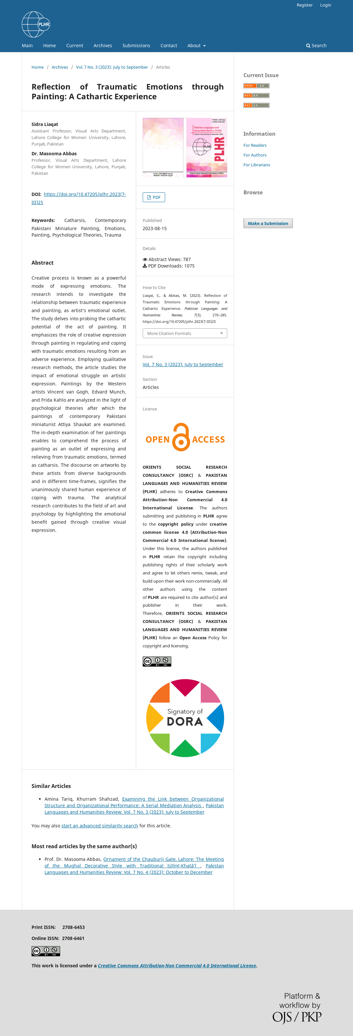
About (195, 45)
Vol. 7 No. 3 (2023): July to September (112, 67)
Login (325, 5)
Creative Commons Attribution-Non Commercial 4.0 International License (177, 965)
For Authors (255, 155)
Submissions (136, 45)
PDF (156, 197)
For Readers (255, 145)
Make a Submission (268, 223)
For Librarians (256, 165)
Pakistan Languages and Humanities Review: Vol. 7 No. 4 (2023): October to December (134, 869)
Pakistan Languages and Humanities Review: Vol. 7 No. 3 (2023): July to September (134, 808)
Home (49, 45)
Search (316, 45)
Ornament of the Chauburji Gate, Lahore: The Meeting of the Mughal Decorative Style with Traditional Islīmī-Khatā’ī (134, 862)
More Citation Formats (169, 333)
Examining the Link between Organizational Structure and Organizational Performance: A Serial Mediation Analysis (134, 802)
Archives (103, 45)
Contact (169, 45)
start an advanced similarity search (99, 825)
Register (305, 5)
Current (74, 45)
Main (27, 45)
